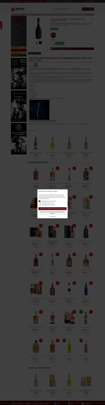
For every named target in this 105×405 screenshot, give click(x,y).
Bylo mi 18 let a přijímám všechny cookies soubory (52, 208)
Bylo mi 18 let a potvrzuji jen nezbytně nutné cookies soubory (52, 212)
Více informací (52, 216)
